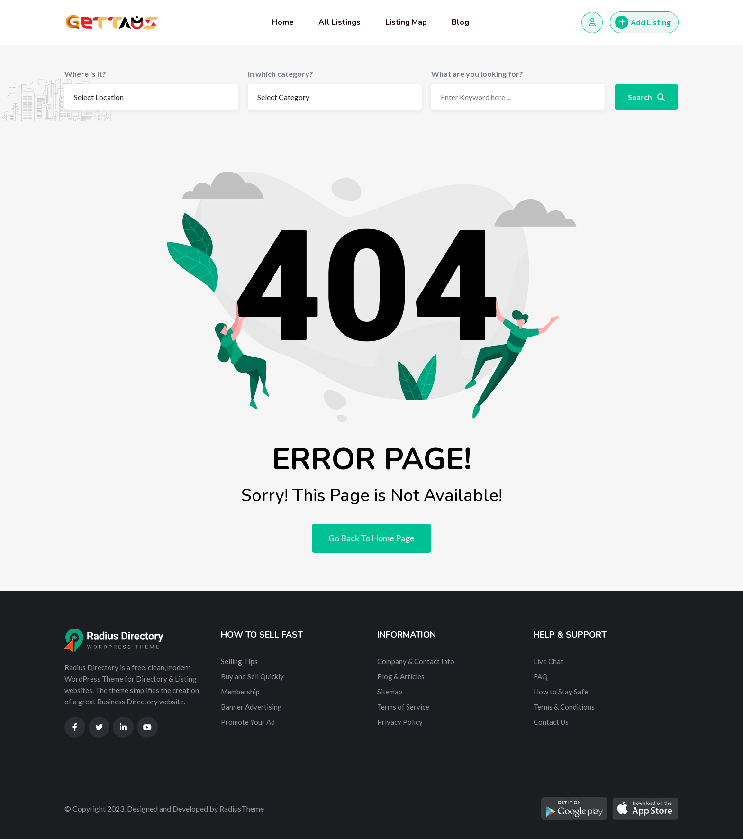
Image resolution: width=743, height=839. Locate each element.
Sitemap (389, 691)
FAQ (541, 676)
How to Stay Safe (561, 691)
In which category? (280, 73)
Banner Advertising (251, 706)
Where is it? (85, 73)
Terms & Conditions (564, 706)
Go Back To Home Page (371, 538)
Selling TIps (239, 661)
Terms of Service (403, 706)
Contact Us (551, 722)
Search (646, 96)
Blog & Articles (401, 676)
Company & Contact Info (415, 661)
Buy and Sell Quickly (252, 676)
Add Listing (643, 22)
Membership (240, 691)
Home (283, 22)
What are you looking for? (477, 73)
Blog (460, 22)
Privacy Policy (400, 722)
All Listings (339, 22)
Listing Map (406, 22)
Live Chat (548, 661)
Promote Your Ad (248, 722)
